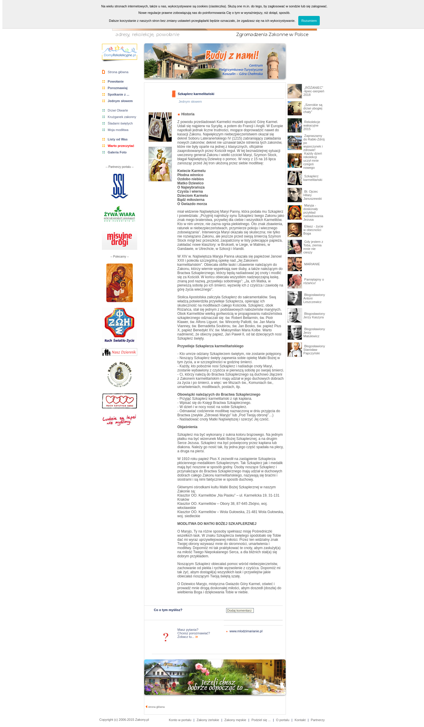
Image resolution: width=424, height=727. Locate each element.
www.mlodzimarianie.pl (246, 631)
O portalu (282, 720)
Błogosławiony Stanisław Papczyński (314, 349)
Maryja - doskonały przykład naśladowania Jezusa (313, 212)
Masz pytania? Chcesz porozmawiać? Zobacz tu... (194, 633)
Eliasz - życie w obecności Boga (313, 230)
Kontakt (299, 720)
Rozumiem (309, 20)
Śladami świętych (120, 123)
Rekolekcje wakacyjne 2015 (311, 125)
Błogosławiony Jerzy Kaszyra (314, 315)
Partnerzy (318, 720)
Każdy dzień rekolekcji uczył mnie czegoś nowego (312, 160)
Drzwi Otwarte (118, 110)
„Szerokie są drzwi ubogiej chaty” (312, 108)
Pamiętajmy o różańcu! (313, 281)
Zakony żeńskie (208, 720)
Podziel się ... (261, 720)
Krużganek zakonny (122, 117)
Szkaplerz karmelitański (312, 177)
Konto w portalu (180, 720)
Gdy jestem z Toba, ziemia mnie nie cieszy (313, 247)
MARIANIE (311, 264)
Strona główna (118, 72)
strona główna (155, 706)
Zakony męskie (235, 720)
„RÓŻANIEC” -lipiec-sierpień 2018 (313, 91)
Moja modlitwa (118, 130)
